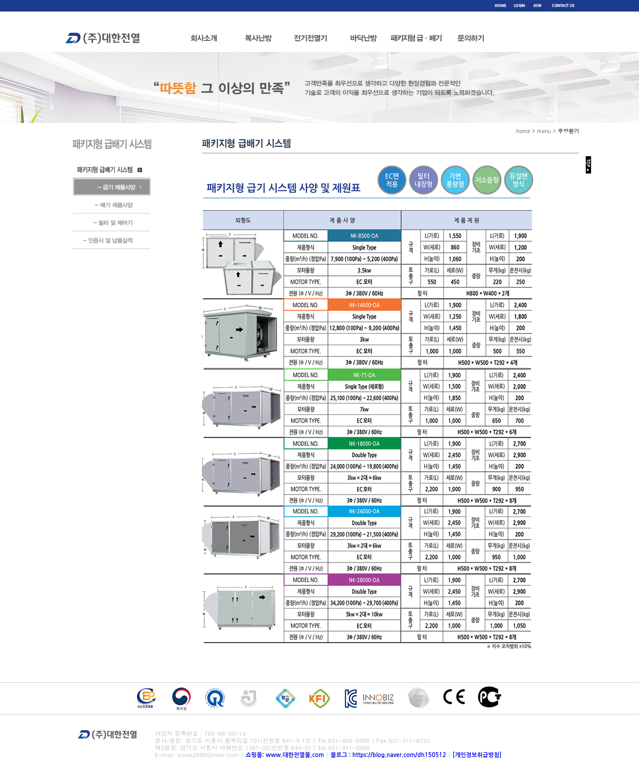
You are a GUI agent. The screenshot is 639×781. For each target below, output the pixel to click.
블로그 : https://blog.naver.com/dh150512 (389, 755)
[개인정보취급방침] (477, 755)
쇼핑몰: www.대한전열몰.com (285, 755)
